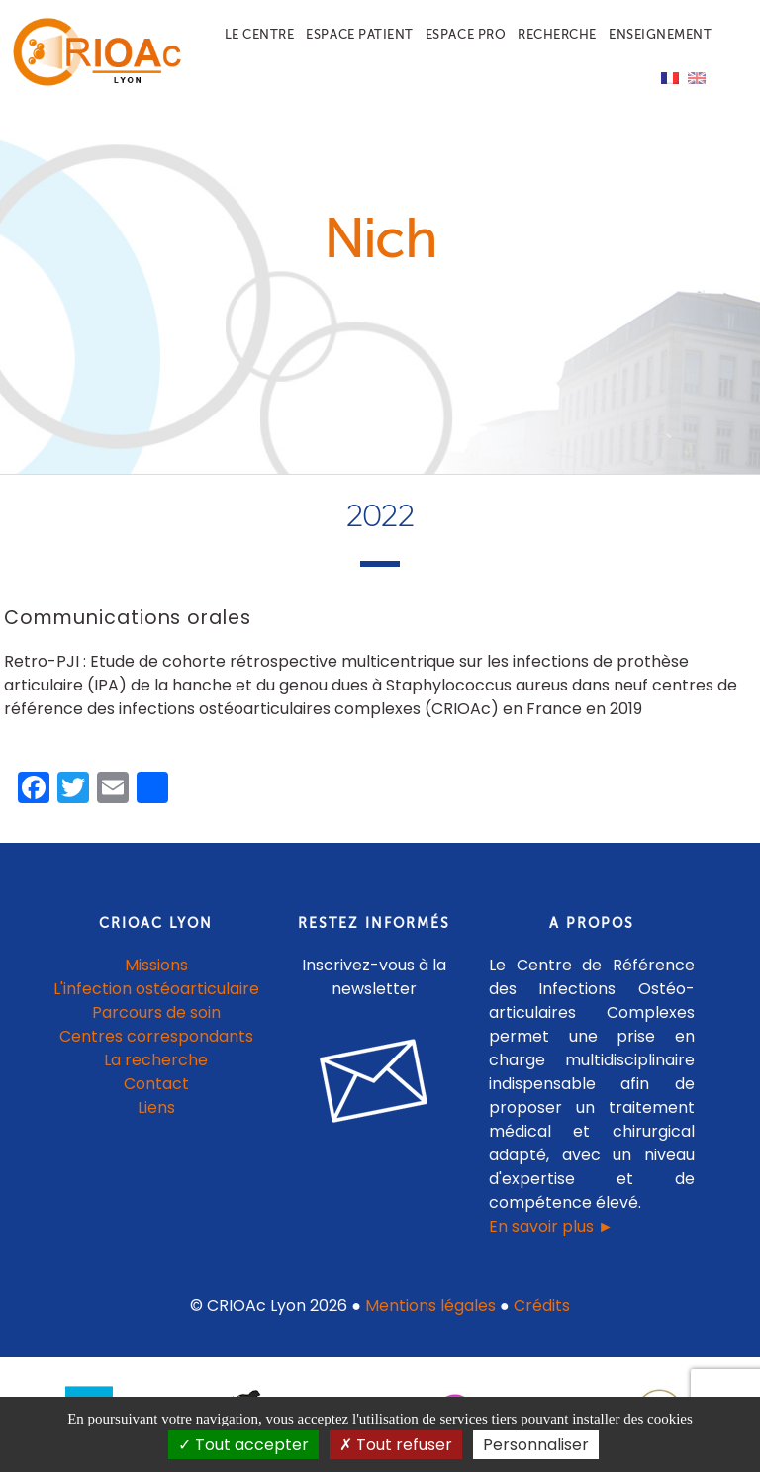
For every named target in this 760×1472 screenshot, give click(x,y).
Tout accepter (243, 1444)
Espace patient (359, 34)
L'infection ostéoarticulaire (156, 989)
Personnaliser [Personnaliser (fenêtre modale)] (536, 1444)
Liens (156, 1108)
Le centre (260, 34)
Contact (156, 1084)
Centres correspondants (156, 1037)
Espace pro (466, 34)
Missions (156, 966)
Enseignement (660, 34)
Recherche (557, 34)
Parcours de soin (156, 1013)
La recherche (156, 1061)
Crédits (542, 1306)
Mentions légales (430, 1306)
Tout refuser (395, 1444)
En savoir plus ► (551, 1227)
